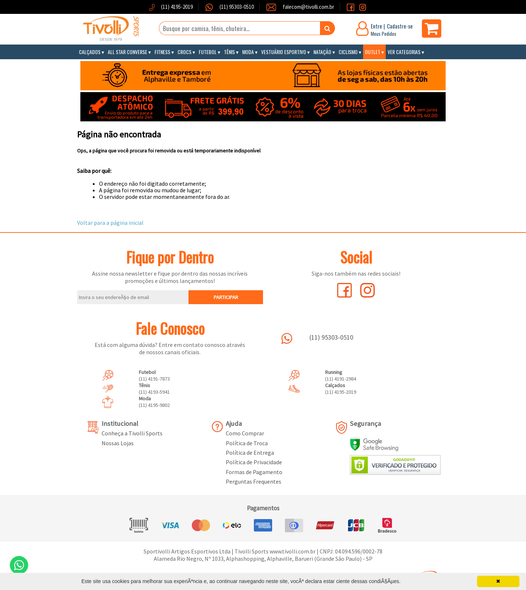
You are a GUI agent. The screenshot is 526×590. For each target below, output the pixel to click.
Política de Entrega (250, 452)
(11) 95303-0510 (236, 6)
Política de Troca (247, 443)
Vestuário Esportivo (283, 52)
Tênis (229, 52)
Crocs (184, 52)
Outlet (372, 52)
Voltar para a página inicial (110, 222)
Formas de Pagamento (254, 472)
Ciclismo (348, 52)
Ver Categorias (404, 52)
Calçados (89, 52)
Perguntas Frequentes (253, 481)
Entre (376, 26)
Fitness (162, 52)
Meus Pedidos (383, 33)
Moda (248, 52)
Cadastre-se (400, 26)
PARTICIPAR (226, 297)
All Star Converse (127, 52)
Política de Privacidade (254, 462)
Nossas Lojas (118, 443)
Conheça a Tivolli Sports (132, 433)
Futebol (208, 52)
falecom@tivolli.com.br (308, 6)
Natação (322, 52)
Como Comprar (245, 433)
